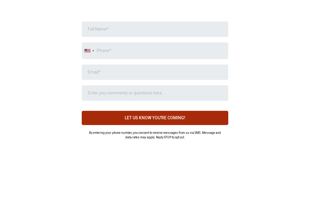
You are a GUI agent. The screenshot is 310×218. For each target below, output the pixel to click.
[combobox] (89, 51)
